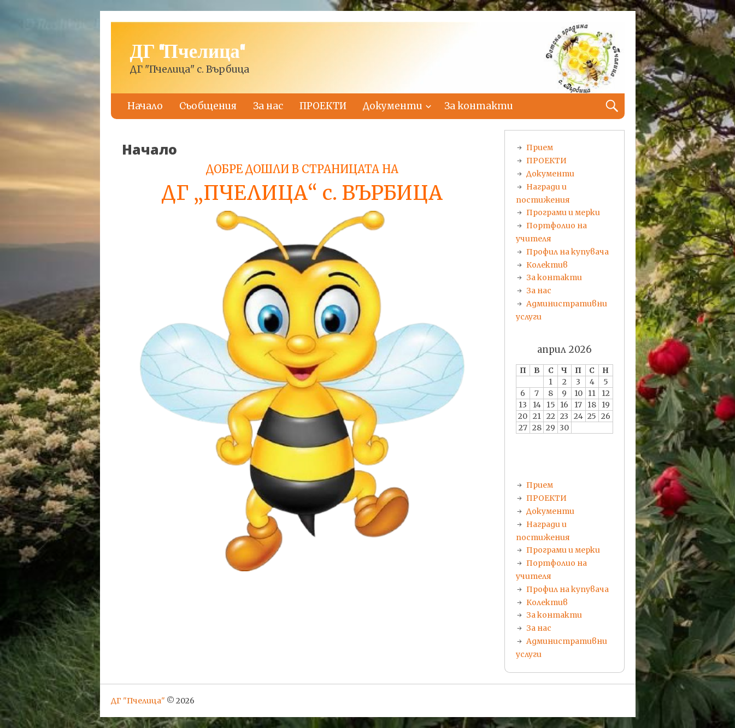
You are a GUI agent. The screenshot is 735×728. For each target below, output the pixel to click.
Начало (145, 106)
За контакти (478, 106)
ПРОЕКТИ (322, 106)
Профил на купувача (567, 252)
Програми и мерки (563, 212)
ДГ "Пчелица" (187, 52)
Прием (539, 147)
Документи (392, 106)
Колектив (547, 265)
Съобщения (208, 106)
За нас (268, 106)
